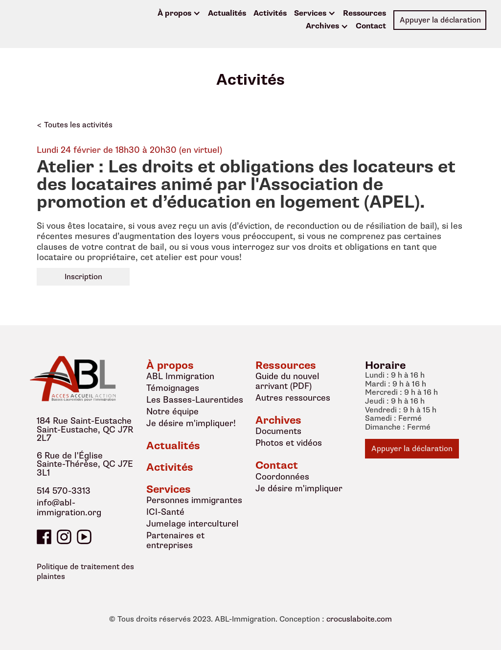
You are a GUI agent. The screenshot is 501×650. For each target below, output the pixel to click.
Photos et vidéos (288, 443)
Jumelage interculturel (192, 524)
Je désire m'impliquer (298, 488)
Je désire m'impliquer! (191, 423)
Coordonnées (282, 476)
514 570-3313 (64, 491)
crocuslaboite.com (359, 619)
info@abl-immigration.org (69, 508)
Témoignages (172, 388)
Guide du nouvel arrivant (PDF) (287, 381)
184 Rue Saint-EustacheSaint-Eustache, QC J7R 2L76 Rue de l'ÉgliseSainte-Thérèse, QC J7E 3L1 (85, 447)
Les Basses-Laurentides (194, 400)
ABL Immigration (180, 376)
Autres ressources (292, 398)
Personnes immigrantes (194, 500)
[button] (179, 13)
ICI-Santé (165, 512)
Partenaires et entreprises (175, 540)
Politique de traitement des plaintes (85, 571)
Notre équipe (172, 411)
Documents (278, 431)
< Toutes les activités (75, 125)
